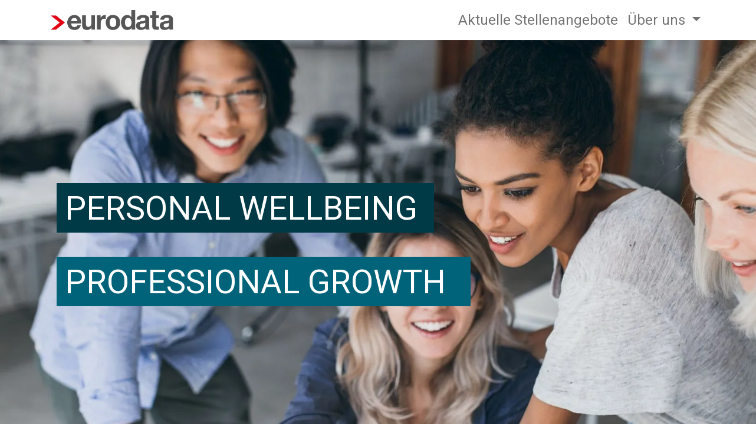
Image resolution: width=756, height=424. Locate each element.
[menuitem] (538, 20)
